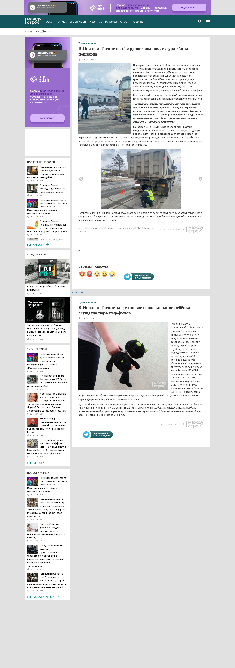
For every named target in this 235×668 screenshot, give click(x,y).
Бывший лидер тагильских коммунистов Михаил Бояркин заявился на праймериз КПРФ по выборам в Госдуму (47, 425)
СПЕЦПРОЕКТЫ (78, 21)
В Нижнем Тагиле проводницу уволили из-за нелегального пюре (53, 188)
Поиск (200, 21)
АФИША (62, 21)
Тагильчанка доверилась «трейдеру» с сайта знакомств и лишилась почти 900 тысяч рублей (46, 172)
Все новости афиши (40, 596)
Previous (81, 179)
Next (200, 179)
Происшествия (87, 43)
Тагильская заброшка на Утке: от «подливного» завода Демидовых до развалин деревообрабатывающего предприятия (46, 330)
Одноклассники (188, 21)
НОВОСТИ (49, 21)
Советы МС (96, 21)
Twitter (183, 21)
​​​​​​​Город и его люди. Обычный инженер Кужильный (46, 288)
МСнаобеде (111, 21)
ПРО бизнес (136, 21)
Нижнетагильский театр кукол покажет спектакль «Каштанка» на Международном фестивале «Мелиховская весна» (47, 206)
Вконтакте (178, 21)
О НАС (123, 21)
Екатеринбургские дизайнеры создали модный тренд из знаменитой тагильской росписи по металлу (46, 531)
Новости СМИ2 (78, 292)
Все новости (35, 244)
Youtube (192, 21)
